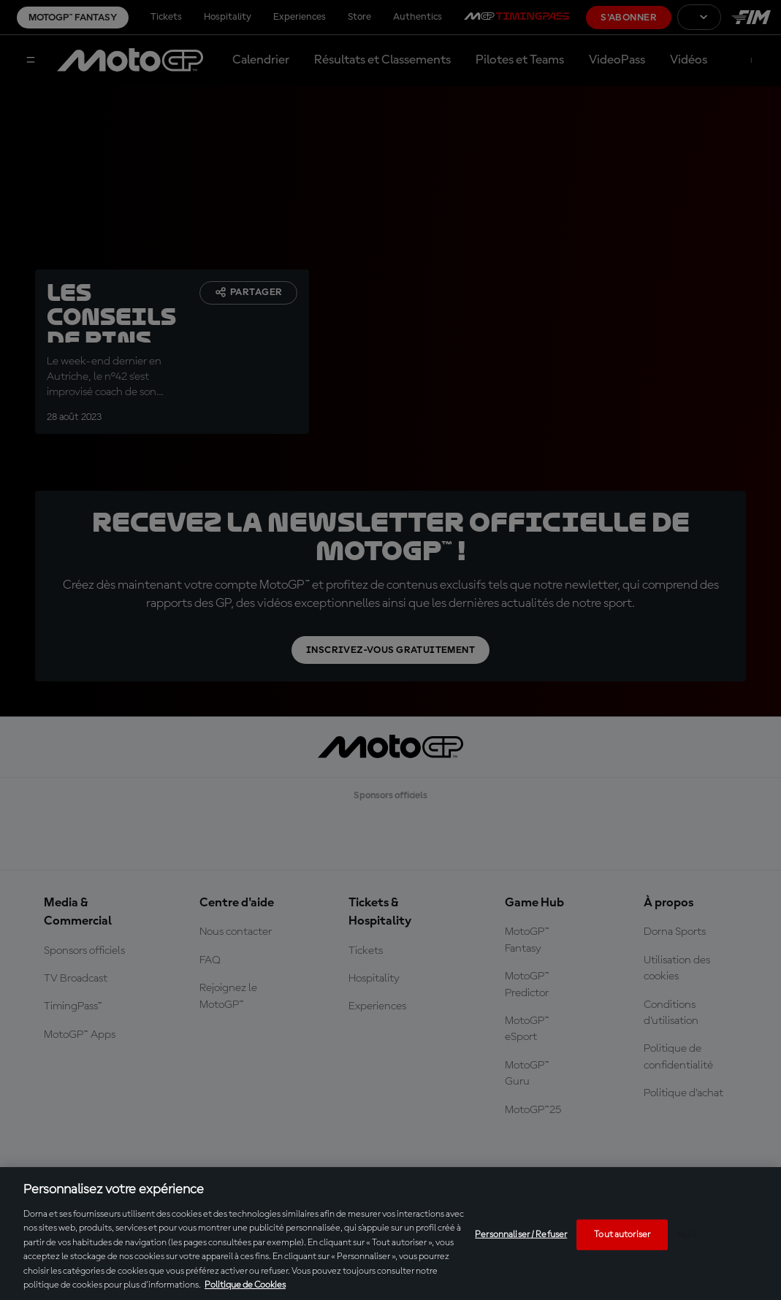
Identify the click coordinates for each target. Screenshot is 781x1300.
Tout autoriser (622, 1234)
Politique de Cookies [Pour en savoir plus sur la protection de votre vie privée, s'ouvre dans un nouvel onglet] (245, 1285)
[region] (390, 1233)
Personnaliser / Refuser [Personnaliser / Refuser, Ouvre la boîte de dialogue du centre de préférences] (521, 1234)
